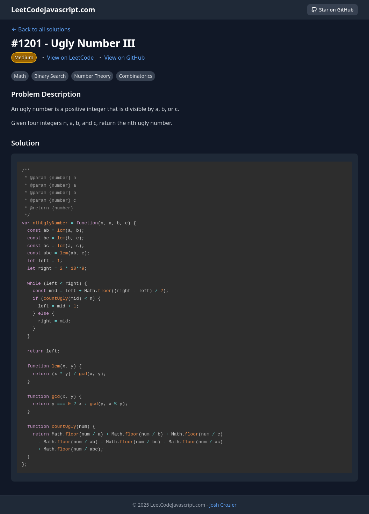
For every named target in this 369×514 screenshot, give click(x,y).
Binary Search (50, 76)
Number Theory (92, 76)
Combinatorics (135, 76)
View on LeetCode (70, 57)
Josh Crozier (223, 504)
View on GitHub (124, 57)
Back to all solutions (40, 29)
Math (20, 76)
